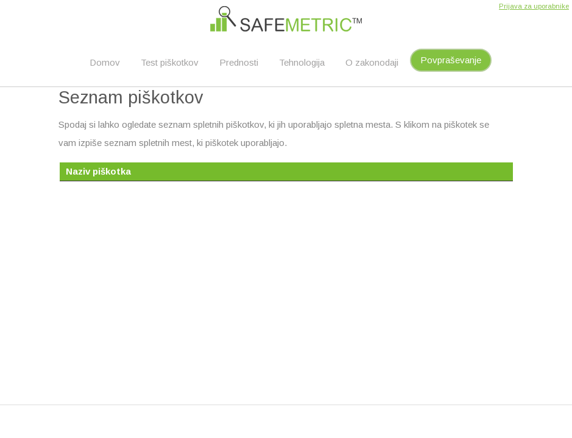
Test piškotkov (170, 62)
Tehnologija (302, 62)
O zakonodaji (371, 62)
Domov (105, 62)
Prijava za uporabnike (534, 6)
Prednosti (238, 62)
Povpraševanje (450, 60)
